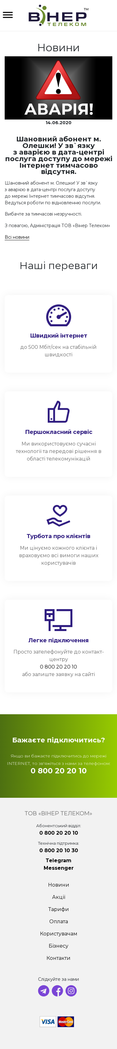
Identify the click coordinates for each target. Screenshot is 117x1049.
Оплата (58, 921)
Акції (58, 897)
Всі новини (17, 237)
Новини (58, 885)
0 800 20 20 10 (58, 667)
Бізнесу (58, 946)
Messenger (59, 868)
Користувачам (58, 934)
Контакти (58, 958)
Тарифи (58, 909)
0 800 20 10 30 (58, 850)
